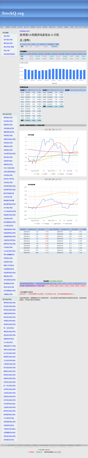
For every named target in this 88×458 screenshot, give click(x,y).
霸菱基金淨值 (8, 124)
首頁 (2, 27)
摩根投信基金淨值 (9, 331)
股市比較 (38, 27)
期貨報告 (45, 27)
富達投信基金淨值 (9, 306)
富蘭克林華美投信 (9, 313)
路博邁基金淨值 (8, 283)
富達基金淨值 (8, 121)
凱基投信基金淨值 (9, 396)
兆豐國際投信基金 (9, 432)
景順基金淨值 (8, 135)
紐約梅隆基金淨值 (9, 222)
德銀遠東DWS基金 (9, 346)
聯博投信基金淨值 (9, 302)
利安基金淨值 (8, 182)
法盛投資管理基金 (9, 240)
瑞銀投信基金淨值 (9, 378)
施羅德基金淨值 (8, 132)
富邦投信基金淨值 (9, 400)
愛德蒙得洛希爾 (8, 200)
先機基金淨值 (8, 294)
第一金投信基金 (8, 328)
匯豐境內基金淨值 (9, 357)
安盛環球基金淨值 (9, 272)
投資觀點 (66, 27)
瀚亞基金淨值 (8, 157)
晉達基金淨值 (8, 143)
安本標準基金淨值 (9, 153)
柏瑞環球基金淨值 (9, 189)
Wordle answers (54, 445)
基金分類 (26, 27)
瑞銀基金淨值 (8, 164)
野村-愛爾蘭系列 (8, 254)
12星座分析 (27, 445)
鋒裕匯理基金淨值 (9, 204)
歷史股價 (13, 27)
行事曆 (72, 27)
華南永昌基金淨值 (9, 349)
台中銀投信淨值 (8, 418)
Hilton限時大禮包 (44, 447)
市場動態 (7, 27)
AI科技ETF (70, 447)
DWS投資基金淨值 (9, 211)
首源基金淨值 (8, 262)
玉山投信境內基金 (9, 360)
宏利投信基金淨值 (9, 382)
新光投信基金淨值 (9, 367)
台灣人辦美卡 (11, 445)
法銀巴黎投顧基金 (9, 171)
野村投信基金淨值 (9, 310)
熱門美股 (59, 27)
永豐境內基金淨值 (9, 364)
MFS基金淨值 (8, 207)
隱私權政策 (70, 445)
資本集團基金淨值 (9, 290)
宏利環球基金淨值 (9, 186)
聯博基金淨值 (8, 117)
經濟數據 (32, 27)
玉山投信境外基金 (9, 251)
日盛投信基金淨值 (9, 407)
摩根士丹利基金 (8, 265)
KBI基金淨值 (7, 197)
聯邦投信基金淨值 (9, 411)
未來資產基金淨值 (9, 280)
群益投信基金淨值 (9, 335)
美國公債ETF (52, 27)
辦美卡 (77, 27)
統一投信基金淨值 (9, 385)
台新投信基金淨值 (9, 393)
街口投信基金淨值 (9, 353)
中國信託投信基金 (9, 429)
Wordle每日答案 (43, 445)
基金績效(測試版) (9, 54)
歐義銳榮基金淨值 (9, 233)
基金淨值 (20, 27)
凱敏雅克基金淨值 (9, 215)
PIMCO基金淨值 (8, 168)
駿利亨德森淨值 (8, 193)
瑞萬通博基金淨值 (9, 236)
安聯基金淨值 (8, 150)
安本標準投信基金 (9, 404)
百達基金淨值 (8, 218)
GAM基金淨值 (8, 225)
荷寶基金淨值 (8, 258)
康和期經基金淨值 (9, 422)
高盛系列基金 (8, 161)
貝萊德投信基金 (8, 425)
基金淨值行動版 (8, 47)
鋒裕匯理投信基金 (9, 414)
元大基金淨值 (8, 342)
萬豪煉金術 (30, 447)
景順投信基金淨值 (9, 436)
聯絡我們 (78, 445)
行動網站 (34, 445)
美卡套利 (25, 447)
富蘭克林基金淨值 (9, 139)
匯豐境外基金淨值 (9, 244)
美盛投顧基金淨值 (9, 229)
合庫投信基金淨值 (9, 389)
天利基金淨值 (8, 247)
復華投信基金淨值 (9, 375)
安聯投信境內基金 (9, 321)
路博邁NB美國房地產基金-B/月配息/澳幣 (32, 286)
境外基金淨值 (8, 39)
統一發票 (19, 445)
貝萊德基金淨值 (8, 128)
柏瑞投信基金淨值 (9, 324)
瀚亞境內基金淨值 (9, 317)
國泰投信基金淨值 (9, 371)
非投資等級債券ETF (62, 447)
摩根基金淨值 (8, 146)
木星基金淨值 (8, 175)
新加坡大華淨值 (8, 179)
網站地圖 (62, 445)
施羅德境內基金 (8, 339)
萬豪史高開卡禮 (18, 447)
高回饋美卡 (37, 447)
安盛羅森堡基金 (8, 269)
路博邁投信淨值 (8, 440)
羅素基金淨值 (8, 276)
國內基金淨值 (8, 43)
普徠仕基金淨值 (8, 287)
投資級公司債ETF (53, 447)
